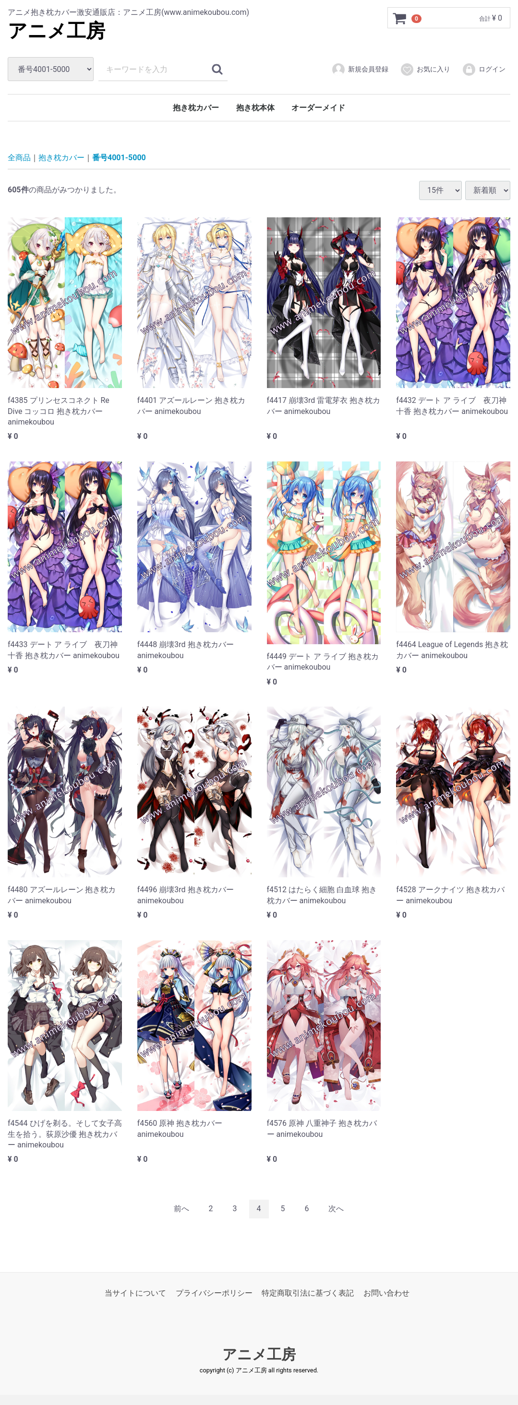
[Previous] (181, 1209)
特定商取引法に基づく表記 (308, 1292)
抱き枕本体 (255, 107)
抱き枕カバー (196, 107)
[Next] (336, 1209)
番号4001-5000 (119, 157)
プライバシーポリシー (214, 1292)
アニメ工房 (56, 31)
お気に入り (425, 69)
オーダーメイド (318, 107)
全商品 (19, 157)
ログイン (484, 69)
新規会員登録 (359, 69)
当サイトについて (135, 1292)
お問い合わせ (386, 1292)
